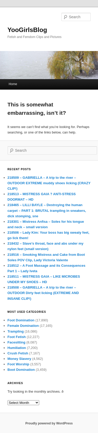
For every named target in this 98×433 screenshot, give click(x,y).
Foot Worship (19, 364)
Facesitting (17, 342)
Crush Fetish (18, 353)
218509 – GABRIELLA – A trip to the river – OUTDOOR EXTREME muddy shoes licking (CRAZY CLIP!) (49, 183)
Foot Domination (21, 320)
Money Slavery (19, 359)
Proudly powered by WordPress (49, 423)
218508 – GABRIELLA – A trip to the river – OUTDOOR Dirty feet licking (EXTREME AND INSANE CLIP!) (43, 292)
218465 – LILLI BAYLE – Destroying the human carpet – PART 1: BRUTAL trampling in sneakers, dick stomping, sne (47, 210)
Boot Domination (21, 370)
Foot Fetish (17, 337)
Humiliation (17, 348)
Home (13, 84)
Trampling (16, 331)
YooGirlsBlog (27, 29)
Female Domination (23, 326)
